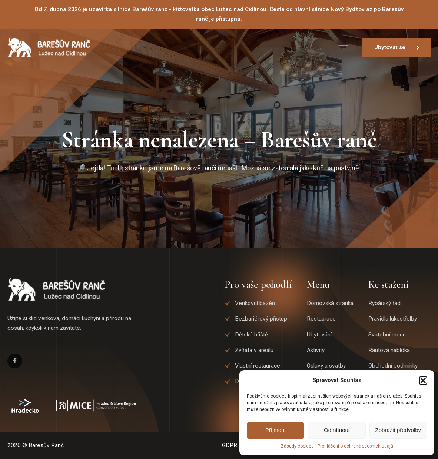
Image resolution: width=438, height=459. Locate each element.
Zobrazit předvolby (398, 430)
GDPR (229, 445)
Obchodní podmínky (393, 365)
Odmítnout (337, 430)
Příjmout (275, 430)
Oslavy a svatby (326, 365)
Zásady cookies (297, 446)
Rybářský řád (384, 303)
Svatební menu (387, 334)
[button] (423, 380)
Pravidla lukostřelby (392, 318)
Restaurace (321, 318)
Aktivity (316, 350)
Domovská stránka (330, 303)
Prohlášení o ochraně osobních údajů (355, 446)
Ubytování (319, 334)
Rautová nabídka (389, 350)
